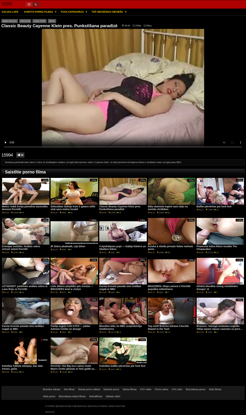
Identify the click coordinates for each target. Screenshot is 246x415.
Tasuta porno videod (89, 389)
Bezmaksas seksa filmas (72, 396)
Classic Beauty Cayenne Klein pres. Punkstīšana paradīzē (120, 208)
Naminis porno (111, 389)
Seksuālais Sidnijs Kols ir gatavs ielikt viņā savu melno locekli (73, 208)
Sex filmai (69, 389)
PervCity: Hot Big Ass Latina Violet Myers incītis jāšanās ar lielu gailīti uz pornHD (72, 369)
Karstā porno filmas (39, 11)
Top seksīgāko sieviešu (108, 11)
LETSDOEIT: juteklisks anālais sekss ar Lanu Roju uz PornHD (25, 287)
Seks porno (49, 396)
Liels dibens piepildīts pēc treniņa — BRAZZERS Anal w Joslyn (72, 287)
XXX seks (177, 389)
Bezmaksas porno (196, 389)
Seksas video (113, 396)
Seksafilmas (95, 396)
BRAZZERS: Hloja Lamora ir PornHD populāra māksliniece (169, 287)
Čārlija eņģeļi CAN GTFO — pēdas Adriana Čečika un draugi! (70, 327)
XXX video (145, 389)
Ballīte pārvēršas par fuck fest (214, 206)
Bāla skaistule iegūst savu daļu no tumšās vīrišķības (168, 208)
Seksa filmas (129, 389)
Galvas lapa (10, 11)
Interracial (25, 21)
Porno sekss (161, 389)
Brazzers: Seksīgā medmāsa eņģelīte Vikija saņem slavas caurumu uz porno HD (219, 329)
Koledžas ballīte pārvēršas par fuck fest (122, 366)
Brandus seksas (51, 389)
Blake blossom (10, 21)
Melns (52, 21)
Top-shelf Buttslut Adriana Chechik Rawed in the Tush (168, 327)
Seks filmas (215, 389)
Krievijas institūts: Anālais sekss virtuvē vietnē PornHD (21, 248)
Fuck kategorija (72, 11)
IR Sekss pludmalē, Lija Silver (68, 246)
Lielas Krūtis (39, 21)
